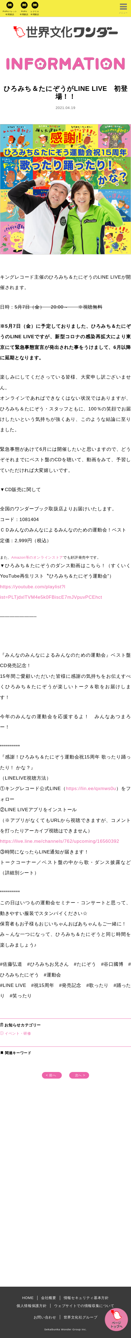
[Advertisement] (66, 1155)
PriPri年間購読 (24, 12)
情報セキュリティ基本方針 (86, 1298)
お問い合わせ (45, 1317)
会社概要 (48, 1298)
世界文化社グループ (81, 1317)
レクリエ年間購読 (35, 12)
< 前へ (51, 1075)
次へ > (80, 1075)
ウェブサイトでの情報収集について (84, 1306)
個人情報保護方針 (32, 1306)
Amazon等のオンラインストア (37, 557)
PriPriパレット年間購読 (10, 12)
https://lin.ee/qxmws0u (91, 788)
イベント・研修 (18, 1033)
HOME (28, 1298)
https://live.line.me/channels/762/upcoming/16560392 (59, 841)
